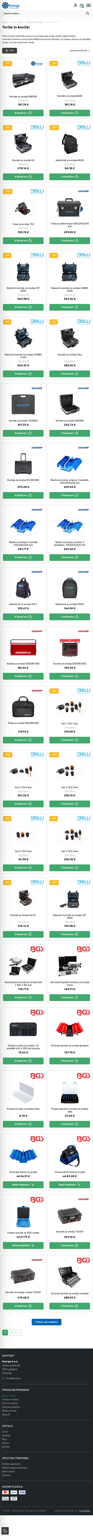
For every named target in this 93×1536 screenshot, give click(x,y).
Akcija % (6, 1432)
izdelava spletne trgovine (66, 1531)
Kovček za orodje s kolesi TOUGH (23, 1309)
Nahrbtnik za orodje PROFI (70, 611)
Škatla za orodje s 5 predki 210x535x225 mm (23, 550)
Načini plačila (9, 1491)
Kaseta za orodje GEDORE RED (23, 671)
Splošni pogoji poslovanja (15, 1487)
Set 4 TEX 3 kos (23, 862)
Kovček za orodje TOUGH (69, 1247)
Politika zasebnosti (12, 1483)
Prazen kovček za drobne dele (23, 1123)
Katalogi (6, 1454)
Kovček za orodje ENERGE (23, 96)
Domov (5, 22)
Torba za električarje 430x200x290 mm (70, 227)
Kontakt (6, 1466)
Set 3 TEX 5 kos (69, 797)
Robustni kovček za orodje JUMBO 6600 (69, 292)
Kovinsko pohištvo (11, 1425)
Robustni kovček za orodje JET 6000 (23, 292)
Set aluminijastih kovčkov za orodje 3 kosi (69, 996)
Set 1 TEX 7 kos (70, 732)
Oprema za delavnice (34, 22)
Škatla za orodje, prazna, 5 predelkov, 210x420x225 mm (69, 550)
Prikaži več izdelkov (46, 1340)
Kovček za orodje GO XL (23, 926)
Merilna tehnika (10, 1428)
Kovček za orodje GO (23, 161)
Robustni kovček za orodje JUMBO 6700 (23, 359)
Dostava (6, 1495)
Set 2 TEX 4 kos (23, 797)
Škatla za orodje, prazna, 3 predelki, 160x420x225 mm (70, 487)
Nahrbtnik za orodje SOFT (23, 611)
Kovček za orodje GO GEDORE (23, 485)
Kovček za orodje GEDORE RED (69, 671)
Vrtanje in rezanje (11, 1417)
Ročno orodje (17, 22)
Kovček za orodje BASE (69, 96)
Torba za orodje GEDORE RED (23, 732)
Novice (5, 1462)
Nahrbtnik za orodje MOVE (70, 161)
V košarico (23, 113)
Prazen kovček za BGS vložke (23, 1249)
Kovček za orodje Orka (70, 358)
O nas (5, 1449)
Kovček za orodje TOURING (23, 425)
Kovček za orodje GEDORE (70, 425)
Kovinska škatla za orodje (23, 1187)
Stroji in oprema (10, 1421)
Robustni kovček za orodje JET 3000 (69, 928)
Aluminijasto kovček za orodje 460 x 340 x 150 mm (23, 996)
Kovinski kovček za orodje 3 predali (70, 1310)
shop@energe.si (14, 1396)
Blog (4, 1458)
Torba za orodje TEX (23, 226)
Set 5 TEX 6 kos (69, 862)
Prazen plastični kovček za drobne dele (69, 1124)
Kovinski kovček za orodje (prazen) (69, 1059)
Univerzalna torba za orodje (70, 1187)
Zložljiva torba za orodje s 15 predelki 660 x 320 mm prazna (23, 1060)
